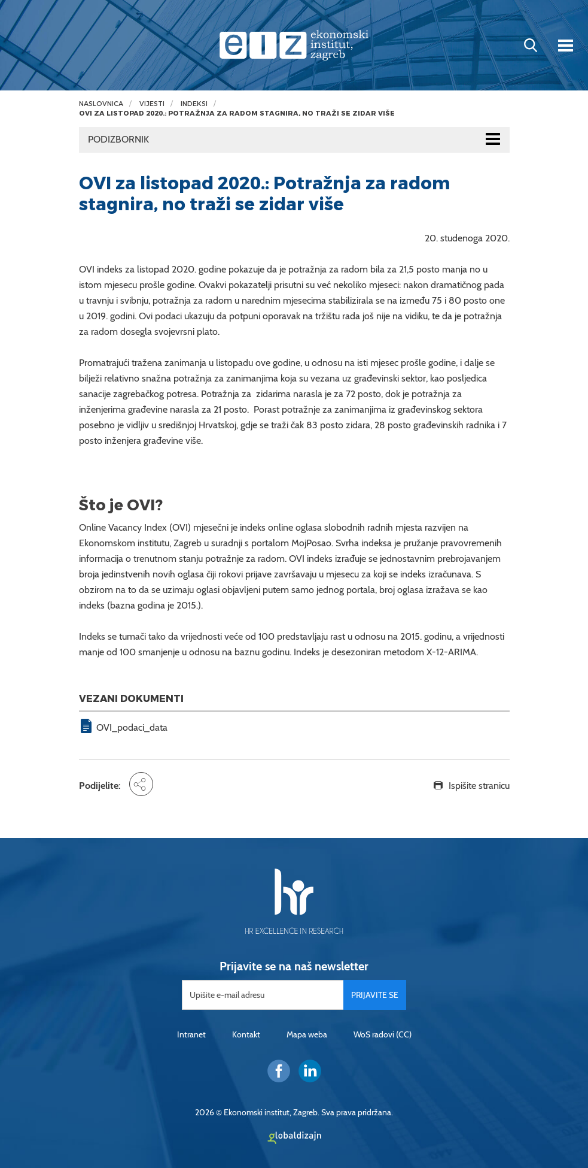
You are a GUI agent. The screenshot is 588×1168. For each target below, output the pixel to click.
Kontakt (246, 1034)
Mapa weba (307, 1034)
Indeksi (194, 103)
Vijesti (151, 103)
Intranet (191, 1034)
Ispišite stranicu (479, 785)
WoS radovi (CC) (383, 1034)
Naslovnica (101, 103)
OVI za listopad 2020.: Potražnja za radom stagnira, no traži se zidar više (237, 113)
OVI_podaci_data (131, 727)
